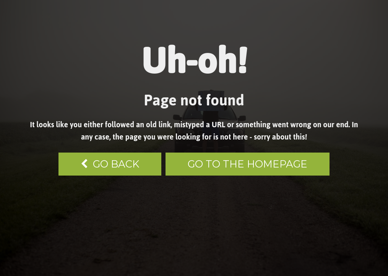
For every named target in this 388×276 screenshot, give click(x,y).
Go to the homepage (247, 164)
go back (110, 164)
